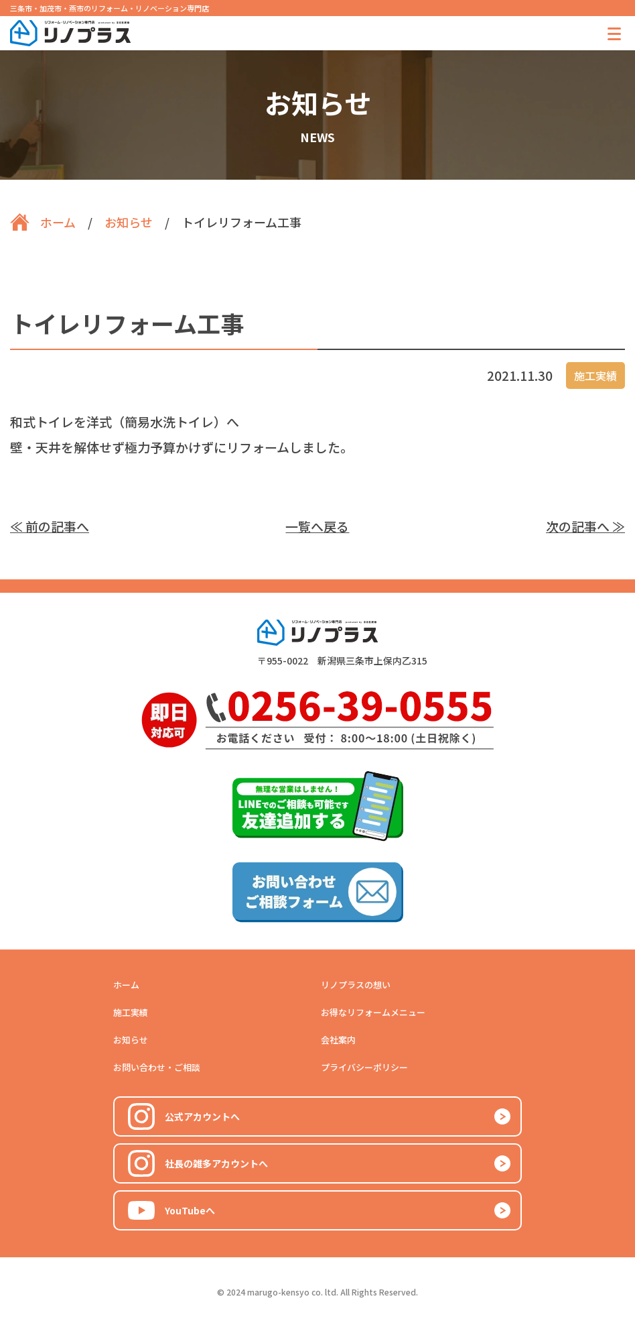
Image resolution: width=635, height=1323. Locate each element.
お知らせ (130, 1039)
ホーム (126, 984)
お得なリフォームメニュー (373, 1012)
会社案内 (338, 1039)
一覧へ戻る (317, 526)
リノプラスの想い (356, 984)
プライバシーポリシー (364, 1067)
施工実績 (130, 1012)
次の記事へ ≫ (585, 526)
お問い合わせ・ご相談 (156, 1067)
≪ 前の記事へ (49, 526)
